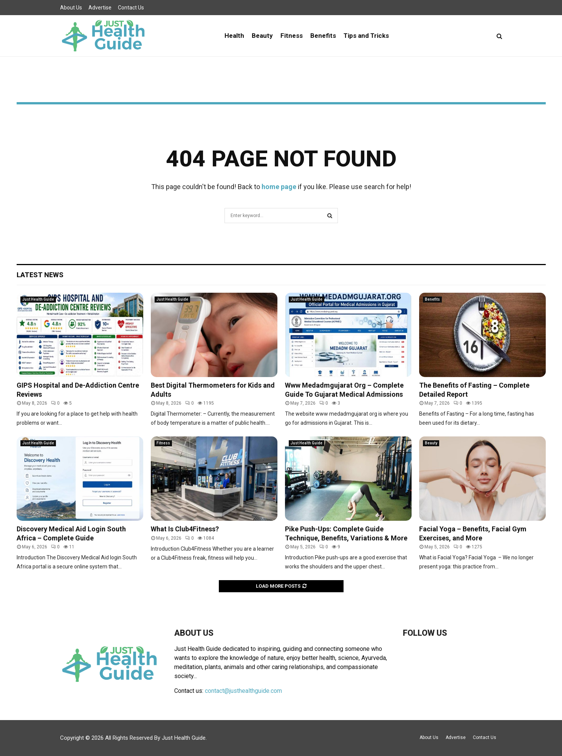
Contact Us (131, 8)
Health (234, 35)
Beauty (262, 35)
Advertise (99, 8)
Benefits (323, 35)
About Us (71, 8)
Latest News (40, 275)
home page (279, 187)
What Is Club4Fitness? (185, 529)
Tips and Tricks (366, 35)
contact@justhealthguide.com (243, 690)
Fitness (291, 35)
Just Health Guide (38, 299)
